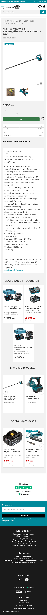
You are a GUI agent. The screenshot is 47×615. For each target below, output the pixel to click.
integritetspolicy (8, 520)
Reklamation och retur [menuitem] (24, 608)
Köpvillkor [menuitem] (24, 603)
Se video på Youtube (13, 270)
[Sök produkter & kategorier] (23, 12)
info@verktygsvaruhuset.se (26, 545)
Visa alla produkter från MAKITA (16, 141)
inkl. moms (42, 1)
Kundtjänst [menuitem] (24, 597)
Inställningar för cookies (10, 611)
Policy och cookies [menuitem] (24, 605)
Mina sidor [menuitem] (24, 600)
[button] (3, 6)
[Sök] (43, 12)
